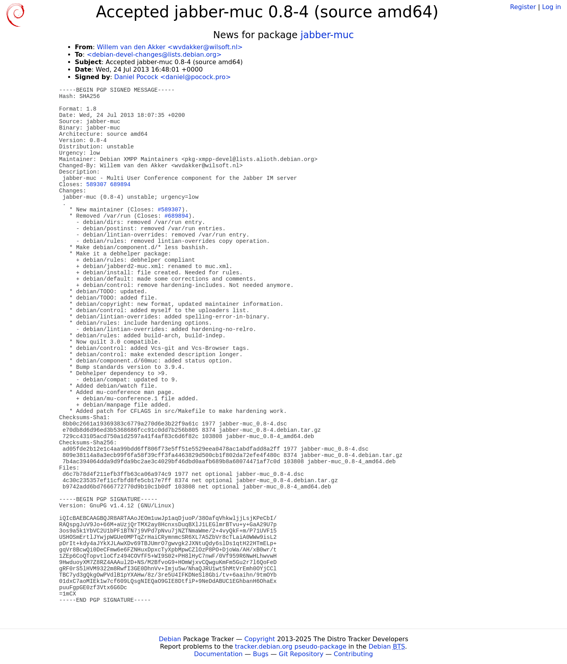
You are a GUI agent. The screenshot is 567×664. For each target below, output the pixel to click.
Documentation (218, 654)
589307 (96, 184)
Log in (551, 7)
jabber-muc (327, 35)
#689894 (176, 216)
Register (523, 7)
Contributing (353, 654)
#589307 (169, 210)
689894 (120, 184)
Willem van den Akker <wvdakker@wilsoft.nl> (170, 47)
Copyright (259, 639)
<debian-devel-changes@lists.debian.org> (154, 54)
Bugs (261, 654)
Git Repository (301, 654)
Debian (170, 639)
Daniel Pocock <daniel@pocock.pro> (172, 77)
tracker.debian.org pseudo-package (290, 646)
